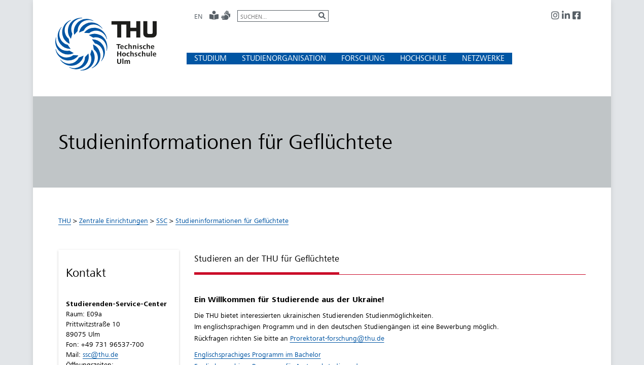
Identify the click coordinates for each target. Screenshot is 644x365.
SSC (161, 220)
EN (198, 16)
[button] (210, 58)
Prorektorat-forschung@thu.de (337, 338)
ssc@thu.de (100, 354)
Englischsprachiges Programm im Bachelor (257, 354)
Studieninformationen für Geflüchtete (232, 220)
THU (64, 220)
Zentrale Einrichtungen (113, 220)
